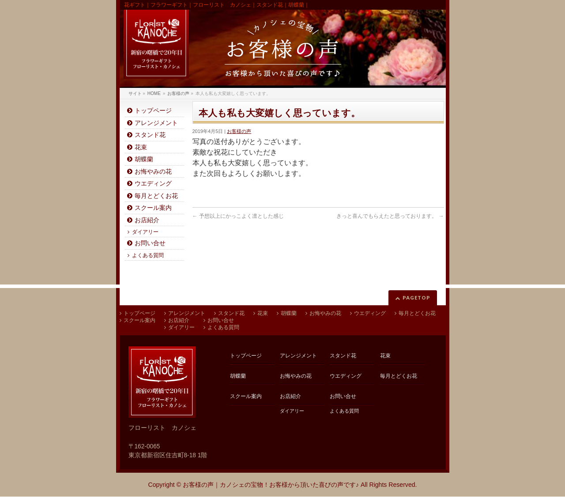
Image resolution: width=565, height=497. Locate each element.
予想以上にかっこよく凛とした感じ (238, 216)
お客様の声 (239, 131)
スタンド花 (150, 135)
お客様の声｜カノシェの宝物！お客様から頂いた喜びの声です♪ (271, 484)
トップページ (153, 110)
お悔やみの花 (153, 171)
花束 (141, 147)
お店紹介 (147, 220)
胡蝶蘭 (144, 159)
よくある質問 (148, 255)
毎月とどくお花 (156, 196)
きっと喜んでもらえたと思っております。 (390, 216)
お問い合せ (150, 243)
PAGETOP (416, 297)
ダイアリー (145, 232)
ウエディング (153, 183)
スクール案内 (153, 208)
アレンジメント (156, 123)
